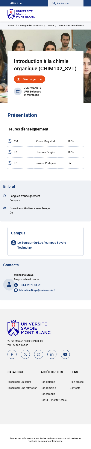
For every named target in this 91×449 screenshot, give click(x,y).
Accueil (11, 25)
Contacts (75, 387)
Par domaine (48, 387)
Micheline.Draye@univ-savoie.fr (37, 290)
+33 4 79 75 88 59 (30, 285)
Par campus (48, 394)
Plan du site (76, 381)
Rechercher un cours (19, 381)
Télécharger (29, 79)
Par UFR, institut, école (54, 400)
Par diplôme (48, 381)
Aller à (16, 3)
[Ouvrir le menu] (80, 14)
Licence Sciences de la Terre (71, 25)
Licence (50, 25)
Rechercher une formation (22, 387)
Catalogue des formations (30, 25)
